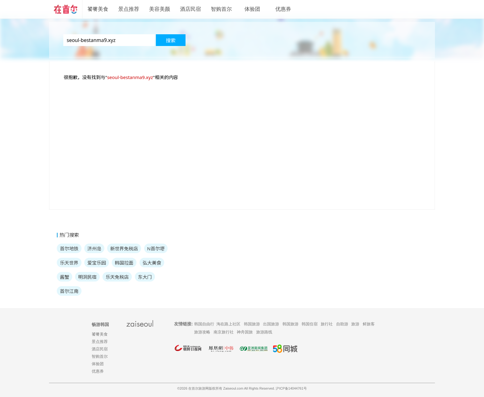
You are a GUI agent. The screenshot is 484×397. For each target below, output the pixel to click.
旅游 (355, 324)
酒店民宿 (190, 9)
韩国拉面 (124, 263)
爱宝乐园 (96, 263)
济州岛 (94, 248)
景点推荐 (128, 9)
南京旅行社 (224, 332)
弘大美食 (152, 263)
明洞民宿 (87, 277)
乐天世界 (69, 263)
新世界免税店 (124, 248)
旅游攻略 (202, 332)
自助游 (342, 324)
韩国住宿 (310, 324)
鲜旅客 (369, 324)
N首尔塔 (156, 248)
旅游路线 (264, 332)
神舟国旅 (245, 332)
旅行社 (327, 324)
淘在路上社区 (228, 324)
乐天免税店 (117, 277)
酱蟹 (64, 277)
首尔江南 (69, 291)
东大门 (145, 277)
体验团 (252, 9)
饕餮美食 (97, 9)
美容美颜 (159, 9)
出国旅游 (271, 324)
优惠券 (283, 9)
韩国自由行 (204, 324)
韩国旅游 (252, 324)
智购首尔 (221, 9)
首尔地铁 (69, 248)
